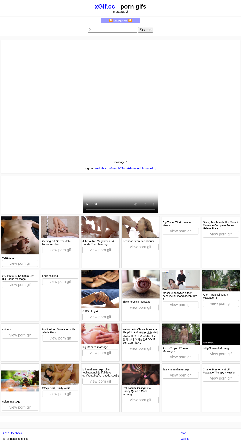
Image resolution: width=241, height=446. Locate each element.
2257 (6, 433)
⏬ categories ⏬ (120, 20)
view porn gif (20, 263)
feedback (16, 433)
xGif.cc (105, 6)
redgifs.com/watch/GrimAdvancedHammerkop (126, 168)
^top (183, 433)
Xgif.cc (185, 438)
